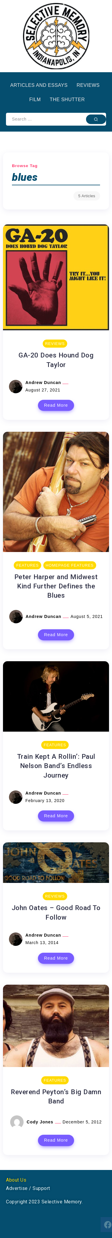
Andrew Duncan (43, 382)
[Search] (56, 119)
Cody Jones (41, 1122)
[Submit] (96, 119)
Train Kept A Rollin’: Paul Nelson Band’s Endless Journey (56, 766)
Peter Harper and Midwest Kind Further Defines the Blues (56, 586)
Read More (56, 405)
